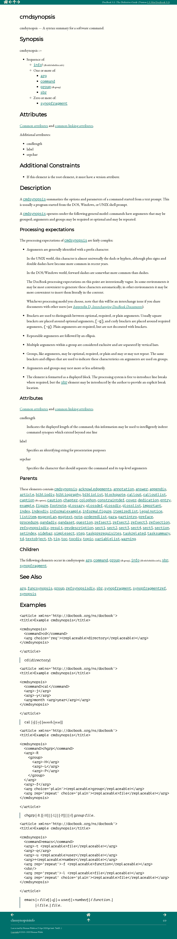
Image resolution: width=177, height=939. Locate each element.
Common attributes (34, 125)
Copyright (15, 932)
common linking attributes (74, 125)
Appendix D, (107, 306)
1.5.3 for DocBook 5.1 (158, 2)
